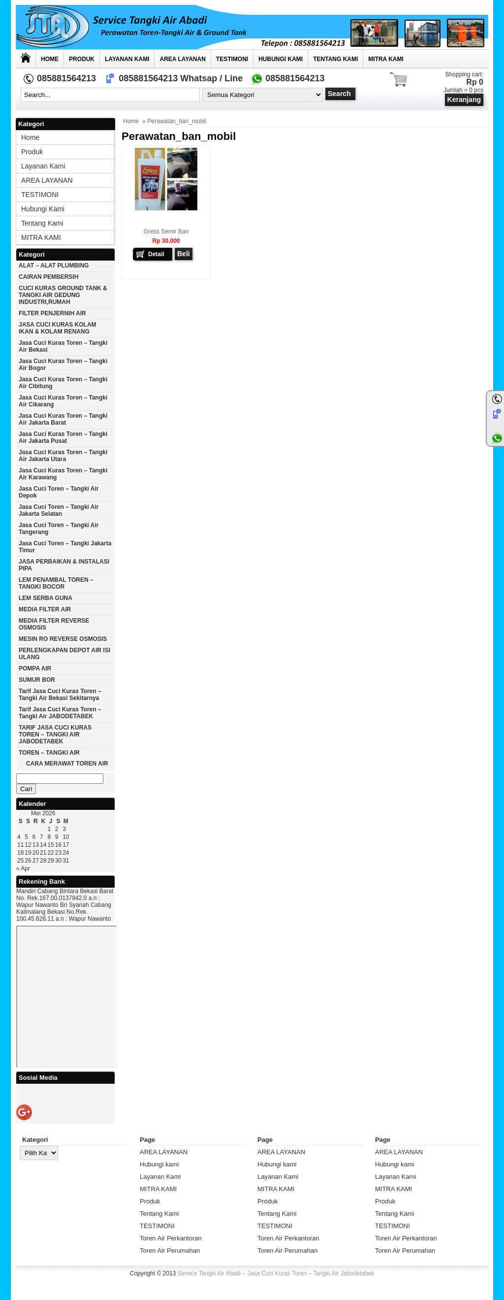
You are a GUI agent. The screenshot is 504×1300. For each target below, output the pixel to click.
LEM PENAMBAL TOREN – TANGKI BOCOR (56, 583)
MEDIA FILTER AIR (45, 609)
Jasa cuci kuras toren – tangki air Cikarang (63, 401)
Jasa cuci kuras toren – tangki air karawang (63, 474)
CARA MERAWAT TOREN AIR (67, 763)
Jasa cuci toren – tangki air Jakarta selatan (59, 510)
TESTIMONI (232, 59)
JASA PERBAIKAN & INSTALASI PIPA (64, 565)
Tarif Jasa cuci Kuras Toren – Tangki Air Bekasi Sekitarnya (60, 694)
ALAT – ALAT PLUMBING (54, 265)
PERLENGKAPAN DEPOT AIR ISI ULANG (64, 654)
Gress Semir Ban (166, 231)
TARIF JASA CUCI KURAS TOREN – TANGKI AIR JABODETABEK (55, 734)
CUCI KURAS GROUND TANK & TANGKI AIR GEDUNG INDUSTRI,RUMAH (63, 295)
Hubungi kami (280, 59)
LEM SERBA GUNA (45, 598)
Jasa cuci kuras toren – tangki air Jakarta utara (63, 456)
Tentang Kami (335, 59)
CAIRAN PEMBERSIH (48, 276)
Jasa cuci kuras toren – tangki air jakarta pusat (63, 437)
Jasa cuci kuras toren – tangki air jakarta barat (63, 419)
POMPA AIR (35, 668)
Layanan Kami (127, 59)
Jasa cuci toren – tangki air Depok (59, 492)
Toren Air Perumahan (170, 1250)
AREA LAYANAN (182, 59)
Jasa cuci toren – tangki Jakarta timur (65, 547)
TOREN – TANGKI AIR (49, 752)
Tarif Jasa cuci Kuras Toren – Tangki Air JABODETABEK (60, 713)
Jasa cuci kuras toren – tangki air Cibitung (63, 383)
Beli (183, 254)
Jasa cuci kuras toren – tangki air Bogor (63, 364)
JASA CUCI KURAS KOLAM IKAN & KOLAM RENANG (57, 328)
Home (50, 59)
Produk (81, 59)
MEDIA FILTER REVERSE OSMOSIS (54, 624)
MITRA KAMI (386, 59)
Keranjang (464, 99)
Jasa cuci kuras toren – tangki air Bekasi (63, 346)
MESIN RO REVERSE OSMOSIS (63, 638)
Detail (156, 254)
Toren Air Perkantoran (171, 1238)
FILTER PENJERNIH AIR (52, 313)
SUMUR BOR (37, 679)
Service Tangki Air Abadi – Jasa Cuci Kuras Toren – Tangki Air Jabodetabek (276, 1273)
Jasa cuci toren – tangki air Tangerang (59, 528)
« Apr (23, 868)
